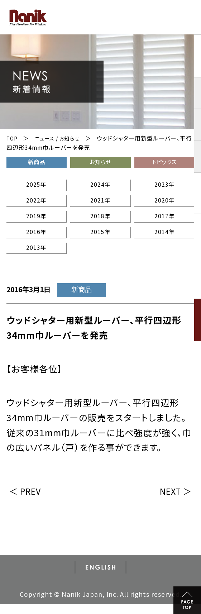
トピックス (164, 162)
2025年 (36, 186)
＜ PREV (27, 500)
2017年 (164, 221)
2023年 (164, 186)
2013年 (36, 256)
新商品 (36, 162)
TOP (12, 138)
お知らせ (100, 162)
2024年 (100, 186)
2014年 (164, 238)
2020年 (164, 204)
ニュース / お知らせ (61, 138)
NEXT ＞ (173, 500)
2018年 (100, 221)
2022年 (36, 204)
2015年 (100, 238)
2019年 (36, 221)
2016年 (36, 238)
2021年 (100, 204)
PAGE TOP (185, 598)
